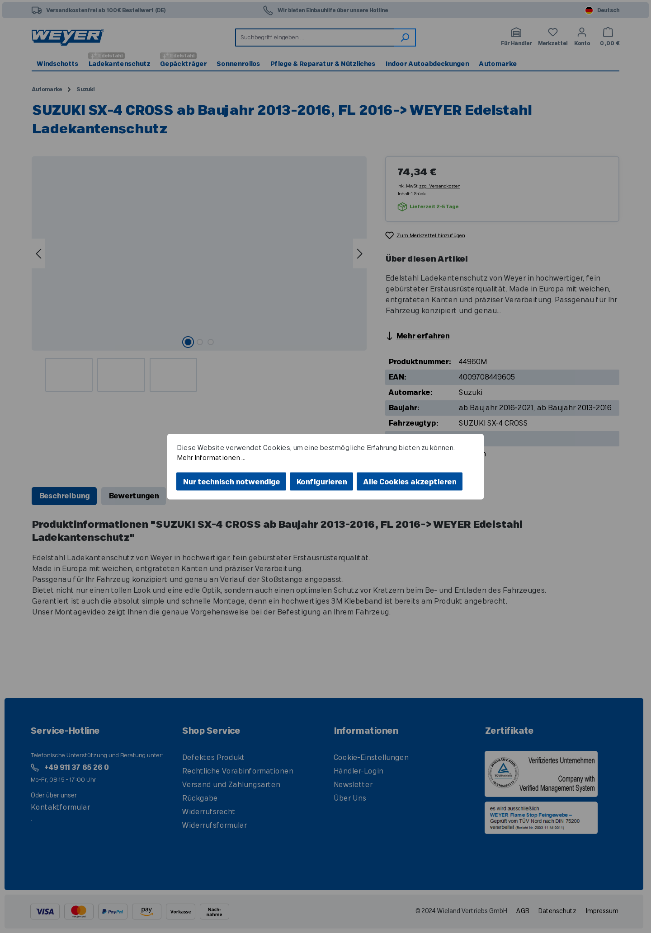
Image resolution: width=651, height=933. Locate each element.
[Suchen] (405, 37)
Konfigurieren (321, 481)
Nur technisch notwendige (231, 481)
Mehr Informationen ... (210, 458)
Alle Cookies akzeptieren (409, 481)
